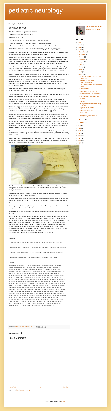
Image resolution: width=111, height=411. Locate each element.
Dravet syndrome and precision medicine (90, 94)
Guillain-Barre (83, 113)
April (80, 72)
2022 (79, 125)
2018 (79, 135)
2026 (79, 42)
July (80, 64)
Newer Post (12, 387)
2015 (79, 143)
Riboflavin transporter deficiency (88, 91)
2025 (79, 45)
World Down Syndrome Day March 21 (89, 96)
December (82, 52)
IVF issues (82, 101)
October (81, 57)
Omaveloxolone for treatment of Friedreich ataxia (88, 116)
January (81, 122)
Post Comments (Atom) (23, 390)
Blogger (63, 401)
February (82, 120)
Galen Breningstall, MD (95, 26)
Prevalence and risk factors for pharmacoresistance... (87, 81)
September (82, 59)
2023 (79, 50)
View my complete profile (93, 29)
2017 (79, 138)
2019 (79, 133)
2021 (79, 128)
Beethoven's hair (83, 89)
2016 (79, 140)
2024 (79, 47)
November (82, 54)
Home (39, 387)
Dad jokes (82, 98)
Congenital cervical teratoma (87, 108)
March (81, 74)
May (80, 69)
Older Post (66, 387)
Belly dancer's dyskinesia (86, 110)
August (81, 62)
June (80, 67)
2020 (79, 130)
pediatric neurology (36, 10)
